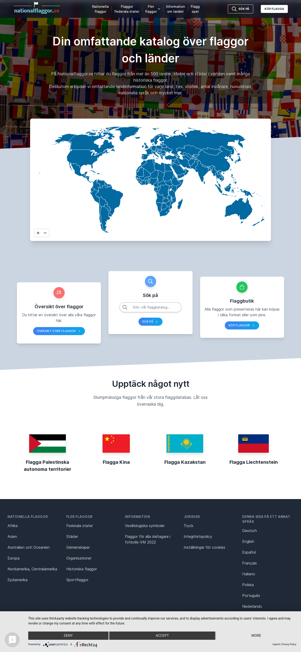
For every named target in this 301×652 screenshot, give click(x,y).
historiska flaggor (150, 80)
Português (251, 595)
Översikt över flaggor (59, 331)
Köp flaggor (242, 325)
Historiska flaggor (81, 569)
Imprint (276, 644)
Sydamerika (18, 579)
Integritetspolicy (198, 536)
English (248, 541)
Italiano (248, 574)
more (256, 636)
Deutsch (249, 530)
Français (249, 563)
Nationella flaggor (100, 8)
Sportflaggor (77, 579)
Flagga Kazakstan (185, 462)
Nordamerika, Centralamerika (32, 569)
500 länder (160, 73)
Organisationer (78, 558)
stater (179, 73)
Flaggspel (195, 8)
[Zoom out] (45, 232)
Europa (14, 558)
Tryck (188, 525)
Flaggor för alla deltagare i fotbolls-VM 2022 (147, 539)
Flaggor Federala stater (127, 8)
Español (249, 552)
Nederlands (252, 606)
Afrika (13, 525)
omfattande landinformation (119, 86)
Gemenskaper (78, 547)
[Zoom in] (38, 232)
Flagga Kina (116, 462)
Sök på (150, 322)
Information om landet (175, 8)
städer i (202, 73)
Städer (72, 536)
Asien (12, 536)
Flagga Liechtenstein (254, 462)
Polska (248, 584)
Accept (162, 636)
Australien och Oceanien (29, 547)
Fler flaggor (152, 8)
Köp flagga (274, 9)
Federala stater (79, 525)
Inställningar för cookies (204, 547)
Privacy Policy (289, 644)
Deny (68, 636)
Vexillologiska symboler (145, 525)
